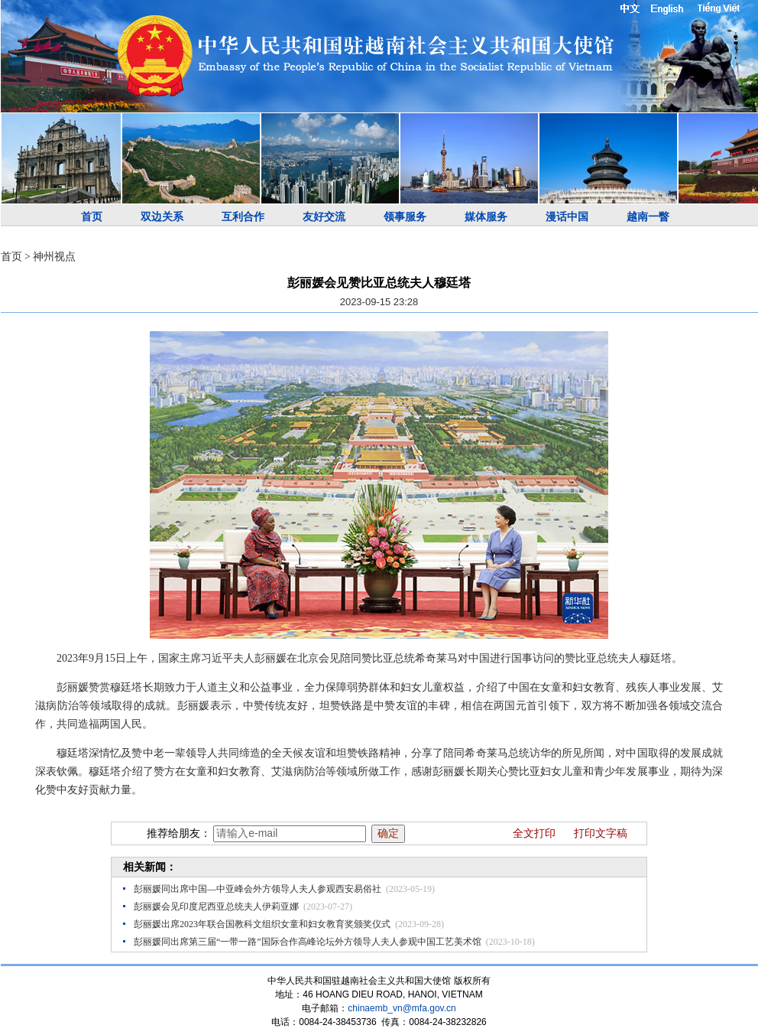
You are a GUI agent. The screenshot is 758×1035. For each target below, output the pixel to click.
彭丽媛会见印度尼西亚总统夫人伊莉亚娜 (216, 906)
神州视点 (54, 256)
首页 (91, 217)
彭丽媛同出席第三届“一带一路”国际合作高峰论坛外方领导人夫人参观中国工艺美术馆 (307, 941)
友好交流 (324, 217)
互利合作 (243, 217)
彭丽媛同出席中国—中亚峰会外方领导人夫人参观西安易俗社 (257, 889)
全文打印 (534, 833)
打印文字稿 (600, 833)
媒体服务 (486, 217)
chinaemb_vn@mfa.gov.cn (401, 1008)
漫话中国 (567, 217)
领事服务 (405, 217)
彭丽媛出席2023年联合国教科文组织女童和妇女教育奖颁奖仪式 (262, 924)
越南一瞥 (648, 217)
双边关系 (162, 217)
